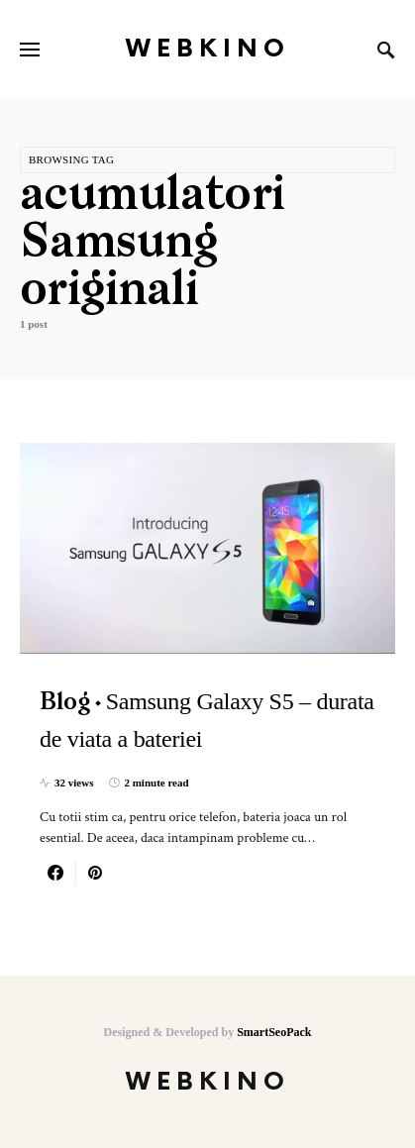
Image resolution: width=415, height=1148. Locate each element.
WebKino (208, 49)
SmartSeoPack (274, 1032)
